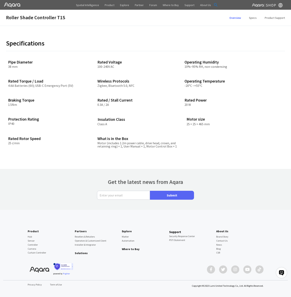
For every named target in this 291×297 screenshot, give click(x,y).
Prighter (66, 273)
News (219, 244)
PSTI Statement (177, 240)
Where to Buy (130, 249)
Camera (32, 248)
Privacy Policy (35, 284)
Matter (125, 236)
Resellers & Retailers (85, 236)
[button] (216, 5)
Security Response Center (182, 236)
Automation (128, 240)
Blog (218, 248)
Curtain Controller (37, 252)
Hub (30, 236)
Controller (33, 244)
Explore (127, 231)
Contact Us (222, 240)
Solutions (81, 253)
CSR (218, 252)
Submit (172, 195)
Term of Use (56, 284)
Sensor (31, 240)
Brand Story (222, 236)
